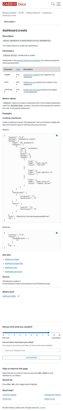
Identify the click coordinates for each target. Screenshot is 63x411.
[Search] (53, 4)
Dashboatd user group (13, 294)
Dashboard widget (12, 281)
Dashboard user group (32, 89)
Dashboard (47, 13)
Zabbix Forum (49, 400)
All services (6, 400)
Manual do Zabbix (9, 13)
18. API (21, 13)
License (42, 409)
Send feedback (31, 359)
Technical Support (9, 396)
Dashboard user (30, 82)
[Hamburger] (59, 4)
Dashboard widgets (31, 74)
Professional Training (52, 396)
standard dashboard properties (28, 60)
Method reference (33, 13)
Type (18, 69)
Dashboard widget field (14, 285)
